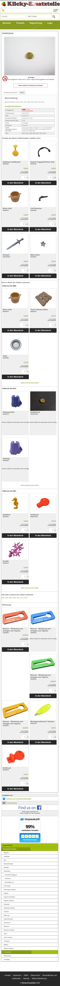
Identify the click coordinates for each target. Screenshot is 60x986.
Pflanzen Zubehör (9, 930)
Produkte (20, 23)
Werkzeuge (7, 956)
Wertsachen (7, 952)
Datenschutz (35, 975)
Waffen (6, 945)
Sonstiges (7, 959)
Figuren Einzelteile (9, 897)
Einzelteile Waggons (11, 875)
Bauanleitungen (8, 864)
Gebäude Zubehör (9, 908)
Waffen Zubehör (9, 948)
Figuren (6, 893)
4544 (44, 133)
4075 (41, 133)
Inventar (6, 911)
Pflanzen (6, 926)
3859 (34, 133)
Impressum (17, 975)
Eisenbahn (7, 871)
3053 (23, 133)
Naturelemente (8, 919)
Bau (5, 860)
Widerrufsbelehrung (39, 978)
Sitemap (26, 978)
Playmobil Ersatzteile (9, 849)
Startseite (6, 23)
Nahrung (6, 915)
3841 (27, 133)
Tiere (5, 933)
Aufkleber (7, 856)
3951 (37, 133)
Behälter (6, 867)
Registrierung (36, 23)
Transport (7, 941)
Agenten (6, 853)
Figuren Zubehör (9, 900)
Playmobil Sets (7, 845)
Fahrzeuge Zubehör (10, 889)
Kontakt (7, 975)
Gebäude (6, 904)
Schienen (8, 878)
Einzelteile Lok (9, 882)
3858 (30, 133)
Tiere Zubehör (8, 937)
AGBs (26, 975)
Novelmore (7, 922)
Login (49, 23)
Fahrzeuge (7, 886)
